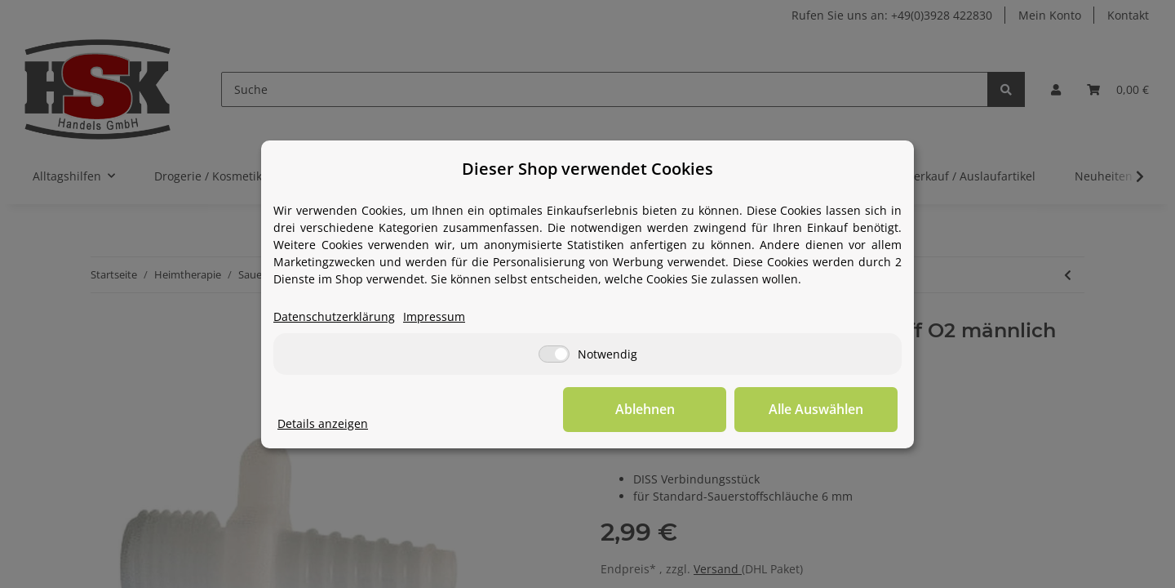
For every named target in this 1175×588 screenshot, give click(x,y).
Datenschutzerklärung (334, 316)
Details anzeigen (322, 423)
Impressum (434, 316)
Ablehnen (645, 409)
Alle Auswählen (816, 409)
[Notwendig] (554, 354)
